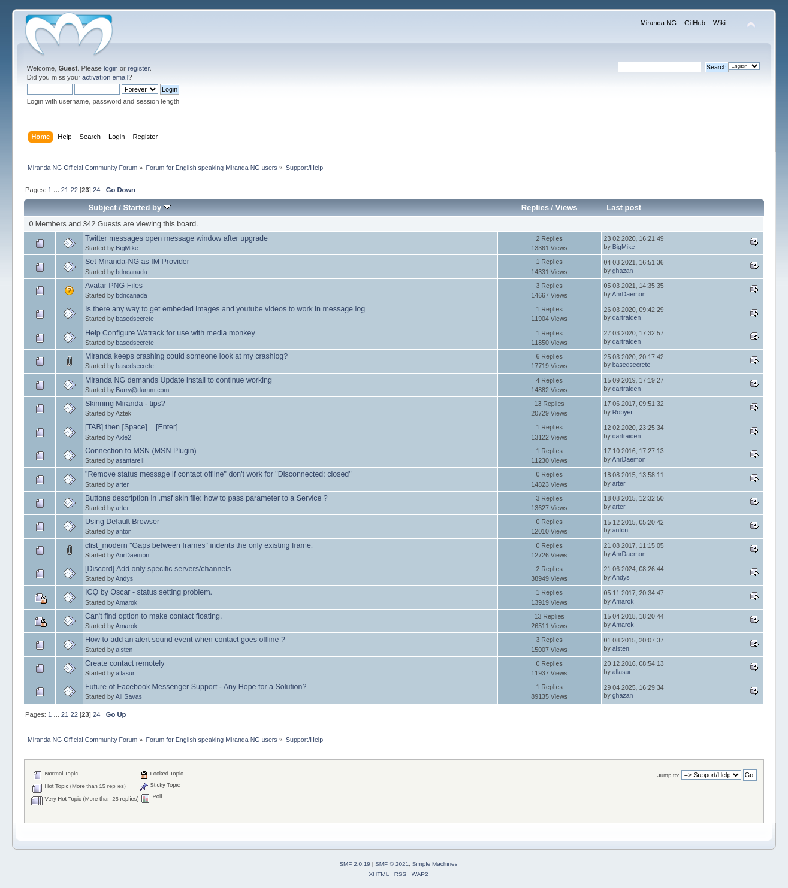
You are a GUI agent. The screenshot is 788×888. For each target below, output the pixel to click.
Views (566, 207)
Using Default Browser (122, 521)
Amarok (127, 602)
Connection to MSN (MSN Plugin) (141, 451)
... (57, 189)
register (139, 68)
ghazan (622, 270)
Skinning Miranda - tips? (125, 403)
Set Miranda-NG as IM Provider (137, 261)
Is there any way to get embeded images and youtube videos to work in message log (225, 309)
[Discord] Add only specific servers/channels (158, 569)
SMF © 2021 (392, 863)
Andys (124, 578)
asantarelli (130, 460)
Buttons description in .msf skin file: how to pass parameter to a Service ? (206, 498)
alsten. (621, 648)
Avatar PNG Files (114, 285)
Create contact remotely (124, 663)
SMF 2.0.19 (354, 863)
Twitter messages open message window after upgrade (176, 238)
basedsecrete (135, 318)
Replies (535, 207)
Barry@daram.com (142, 389)
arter (122, 484)
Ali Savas (129, 696)
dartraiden (626, 317)
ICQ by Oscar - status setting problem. (148, 592)
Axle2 (124, 437)
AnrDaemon (629, 294)
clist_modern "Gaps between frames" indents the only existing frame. (199, 545)
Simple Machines (435, 863)
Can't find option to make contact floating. (153, 616)
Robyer (622, 412)
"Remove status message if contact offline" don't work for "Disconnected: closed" (218, 474)
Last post (623, 207)
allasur (125, 673)
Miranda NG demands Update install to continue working (178, 380)
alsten (124, 649)
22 (73, 189)
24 (96, 189)
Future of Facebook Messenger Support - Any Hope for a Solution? (195, 687)
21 (64, 189)
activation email (105, 77)
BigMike (127, 247)
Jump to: (668, 775)
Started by (147, 207)
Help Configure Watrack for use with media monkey (170, 333)
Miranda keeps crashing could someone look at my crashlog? (186, 356)
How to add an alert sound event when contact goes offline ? (185, 639)
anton (124, 531)
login (111, 68)
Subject (103, 207)
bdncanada (131, 271)
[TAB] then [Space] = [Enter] (131, 427)
